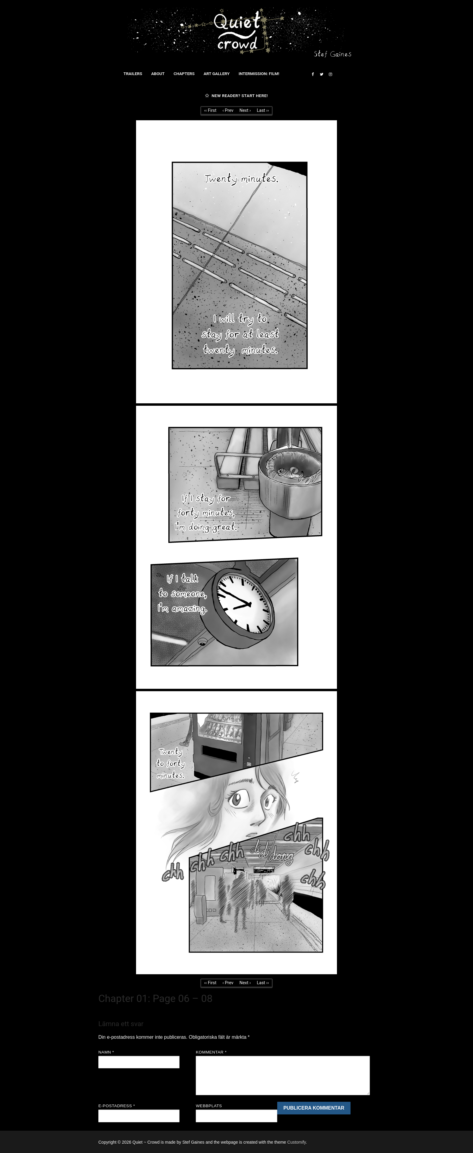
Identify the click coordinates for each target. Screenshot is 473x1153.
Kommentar (211, 1052)
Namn (106, 1052)
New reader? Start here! (236, 95)
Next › (245, 110)
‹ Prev (227, 110)
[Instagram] (330, 74)
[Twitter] (321, 74)
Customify (296, 1142)
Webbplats (209, 1106)
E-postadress (116, 1106)
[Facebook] (312, 74)
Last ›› (263, 110)
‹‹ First (210, 110)
